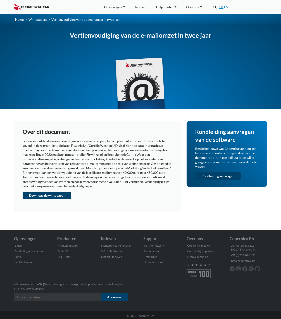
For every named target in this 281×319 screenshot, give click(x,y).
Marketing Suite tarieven (116, 245)
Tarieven (140, 7)
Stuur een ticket (154, 262)
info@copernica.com (242, 260)
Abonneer (114, 297)
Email (18, 245)
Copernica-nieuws (198, 245)
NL (221, 7)
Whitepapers (37, 19)
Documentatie (153, 251)
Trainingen (150, 256)
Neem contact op (197, 256)
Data (18, 256)
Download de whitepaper (47, 195)
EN (226, 7)
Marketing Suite (68, 245)
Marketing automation (29, 251)
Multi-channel (23, 262)
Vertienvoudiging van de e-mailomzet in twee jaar (85, 19)
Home (19, 19)
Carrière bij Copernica (200, 251)
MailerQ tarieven (111, 256)
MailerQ (63, 251)
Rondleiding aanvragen (218, 176)
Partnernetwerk (154, 245)
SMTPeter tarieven (112, 251)
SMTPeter (64, 256)
